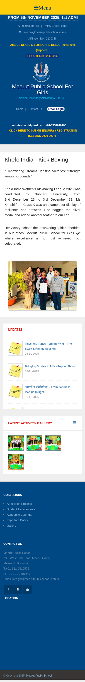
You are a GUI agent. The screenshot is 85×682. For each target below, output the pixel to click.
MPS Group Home (56, 25)
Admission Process (19, 503)
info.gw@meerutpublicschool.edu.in (45, 32)
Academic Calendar (19, 514)
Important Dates (17, 520)
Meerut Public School (39, 675)
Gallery (11, 525)
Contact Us (35, 109)
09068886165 (30, 25)
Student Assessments (21, 509)
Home (19, 109)
